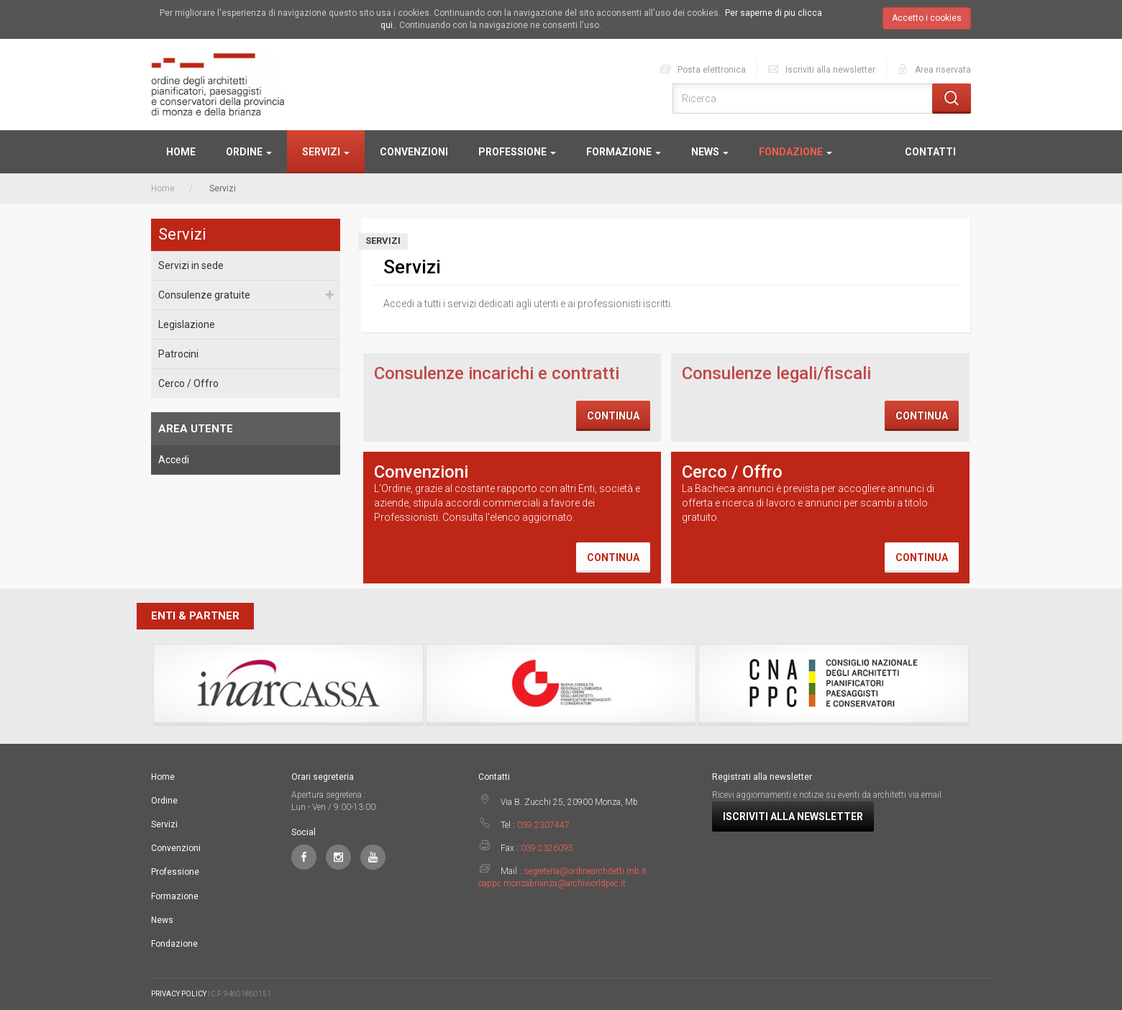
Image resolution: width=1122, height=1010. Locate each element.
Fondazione (795, 152)
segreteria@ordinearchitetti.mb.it (585, 871)
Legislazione (186, 324)
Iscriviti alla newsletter (821, 69)
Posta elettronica (702, 69)
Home (181, 152)
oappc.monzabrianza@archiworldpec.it (552, 883)
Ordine (249, 152)
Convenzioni (414, 152)
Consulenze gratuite (204, 295)
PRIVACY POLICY (178, 994)
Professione (517, 152)
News (710, 152)
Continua (613, 416)
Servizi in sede (191, 265)
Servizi (326, 152)
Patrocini (178, 354)
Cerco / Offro (188, 383)
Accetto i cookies (927, 18)
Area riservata (933, 69)
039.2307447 (543, 825)
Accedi (173, 459)
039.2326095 (547, 848)
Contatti (930, 152)
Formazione (623, 152)
